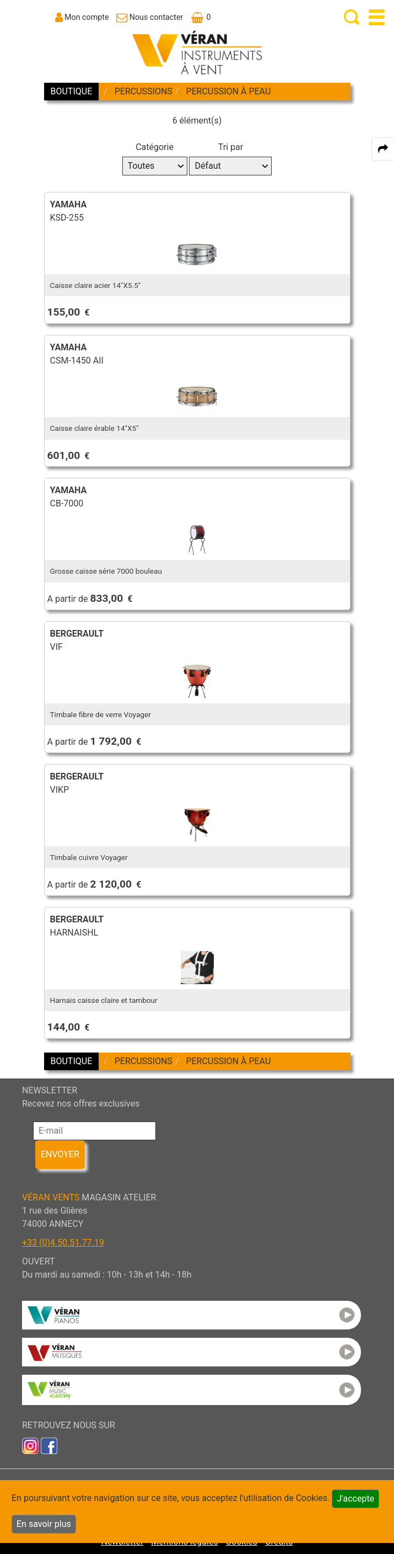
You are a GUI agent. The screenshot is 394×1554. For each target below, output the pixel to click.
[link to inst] (30, 1445)
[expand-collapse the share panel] (383, 149)
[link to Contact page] (149, 17)
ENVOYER (60, 1154)
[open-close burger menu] (377, 17)
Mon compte (86, 17)
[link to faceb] (49, 1445)
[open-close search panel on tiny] (352, 17)
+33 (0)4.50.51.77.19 (63, 1242)
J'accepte (355, 1498)
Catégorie (155, 147)
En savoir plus (44, 1524)
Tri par (230, 147)
